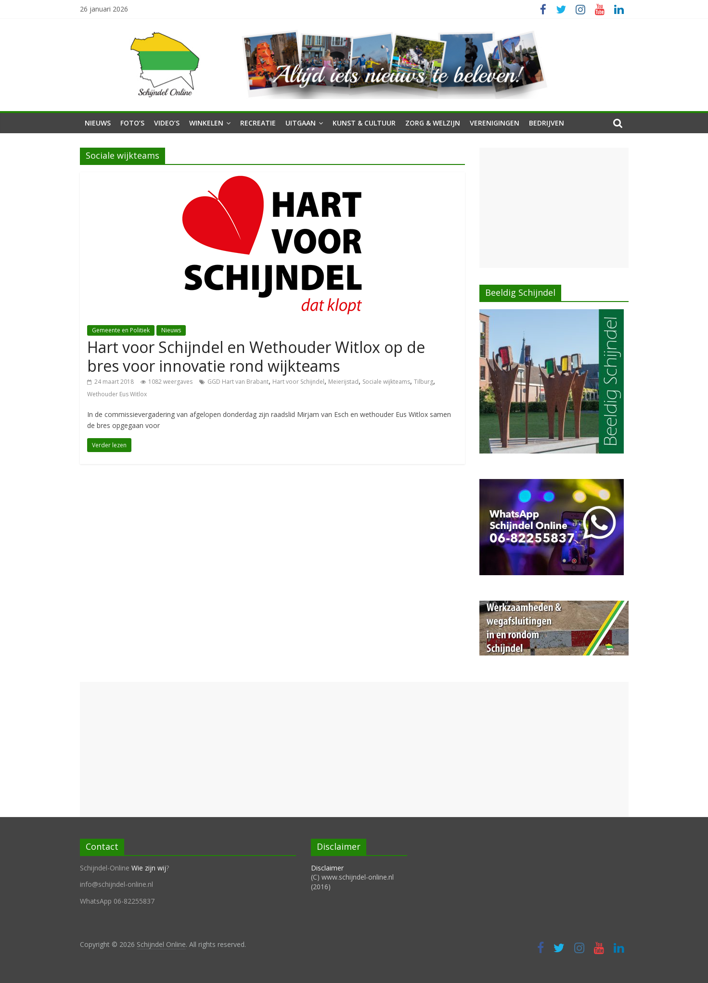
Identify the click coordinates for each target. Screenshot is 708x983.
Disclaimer (327, 867)
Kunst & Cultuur (364, 122)
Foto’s (132, 122)
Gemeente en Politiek (121, 330)
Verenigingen (494, 122)
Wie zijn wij (148, 867)
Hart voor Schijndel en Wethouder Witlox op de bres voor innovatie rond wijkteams (256, 356)
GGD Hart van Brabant (238, 382)
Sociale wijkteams (386, 382)
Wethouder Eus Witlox (117, 394)
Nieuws (98, 122)
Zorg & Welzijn (432, 122)
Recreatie (258, 122)
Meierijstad (343, 382)
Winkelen (206, 122)
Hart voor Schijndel (298, 382)
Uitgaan (300, 122)
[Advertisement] (554, 208)
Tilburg (423, 382)
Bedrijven (546, 122)
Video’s (167, 122)
